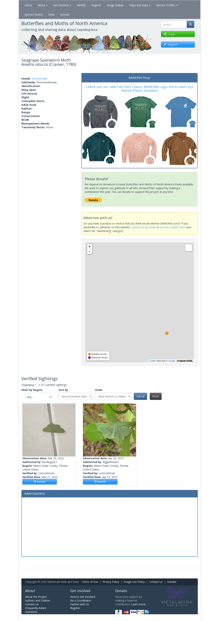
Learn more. (138, 604)
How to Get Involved (82, 597)
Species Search (34, 14)
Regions (96, 5)
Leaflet (152, 361)
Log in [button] (169, 34)
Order (99, 390)
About (43, 5)
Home (28, 5)
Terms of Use (89, 582)
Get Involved (62, 5)
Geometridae (39, 78)
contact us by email (143, 227)
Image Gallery (115, 5)
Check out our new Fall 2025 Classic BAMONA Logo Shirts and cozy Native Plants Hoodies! (139, 88)
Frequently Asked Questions (35, 610)
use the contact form (173, 227)
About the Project (36, 597)
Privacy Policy (111, 582)
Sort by (63, 390)
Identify (81, 5)
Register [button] (170, 44)
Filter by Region (31, 390)
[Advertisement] (110, 526)
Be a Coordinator (80, 600)
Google (171, 361)
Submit (140, 396)
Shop (51, 14)
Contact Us (156, 582)
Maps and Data (140, 5)
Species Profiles (167, 5)
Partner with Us (79, 604)
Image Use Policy (134, 582)
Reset (155, 396)
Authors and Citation (37, 600)
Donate (64, 14)
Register (75, 608)
